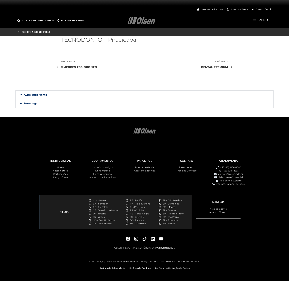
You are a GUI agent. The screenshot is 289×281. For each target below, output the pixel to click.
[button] (144, 95)
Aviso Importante (35, 94)
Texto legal (31, 103)
